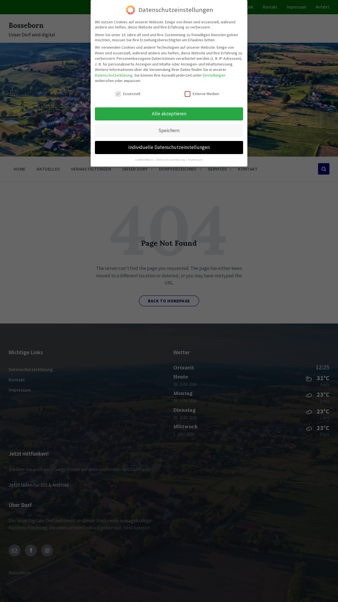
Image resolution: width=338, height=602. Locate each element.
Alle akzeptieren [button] (169, 113)
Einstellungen (214, 75)
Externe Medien (202, 93)
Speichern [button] (169, 130)
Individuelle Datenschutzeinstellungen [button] (169, 147)
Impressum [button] (195, 159)
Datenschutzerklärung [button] (171, 159)
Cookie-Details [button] (144, 159)
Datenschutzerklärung (114, 75)
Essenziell (127, 93)
